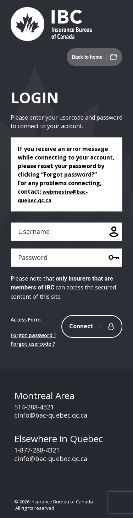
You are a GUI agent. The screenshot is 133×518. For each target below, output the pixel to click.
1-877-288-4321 (37, 450)
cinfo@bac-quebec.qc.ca (50, 415)
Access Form (26, 319)
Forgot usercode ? (33, 343)
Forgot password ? (33, 335)
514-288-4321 (34, 407)
